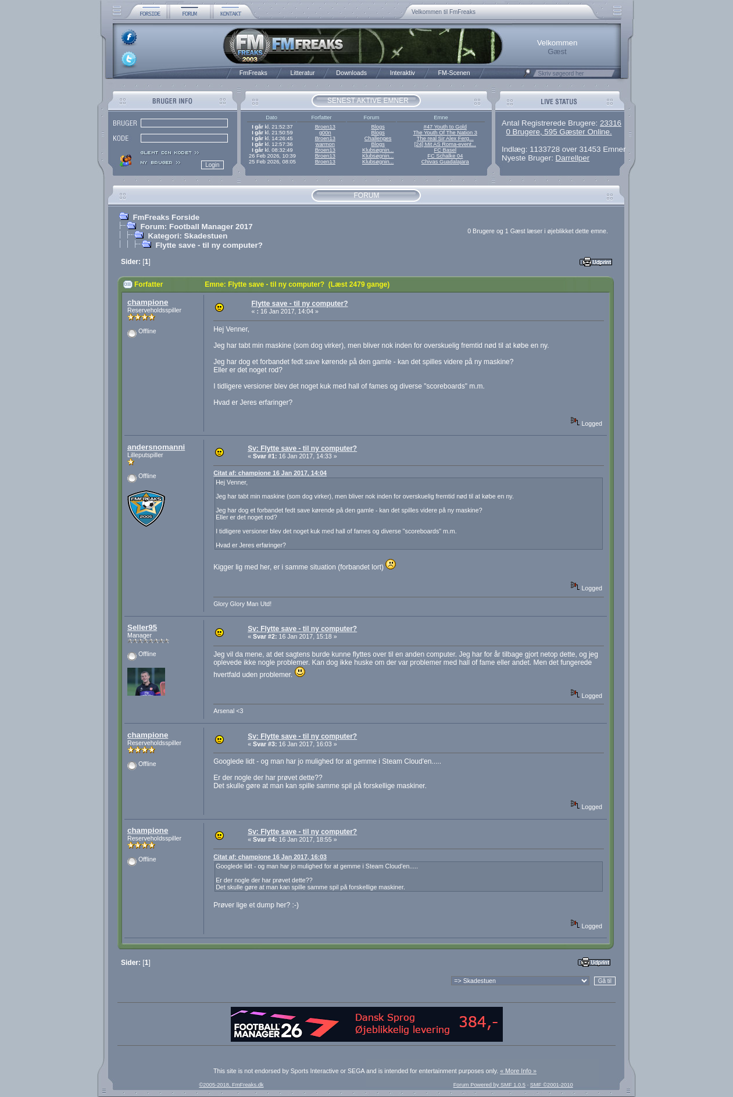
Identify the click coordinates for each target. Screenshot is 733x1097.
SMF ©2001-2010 (551, 1085)
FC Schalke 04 (445, 156)
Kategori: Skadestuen (187, 235)
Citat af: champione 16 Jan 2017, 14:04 (270, 472)
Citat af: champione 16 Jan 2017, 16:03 (270, 856)
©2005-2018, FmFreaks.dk (231, 1085)
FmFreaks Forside (166, 217)
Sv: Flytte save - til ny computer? (302, 448)
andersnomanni (156, 447)
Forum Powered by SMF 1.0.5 (489, 1085)
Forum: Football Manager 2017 (196, 226)
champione (147, 302)
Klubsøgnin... (378, 150)
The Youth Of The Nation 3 (445, 133)
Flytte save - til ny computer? (208, 245)
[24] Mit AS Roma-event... (445, 144)
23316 (610, 123)
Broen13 (325, 127)
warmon (325, 144)
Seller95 (142, 627)
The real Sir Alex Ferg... (445, 138)
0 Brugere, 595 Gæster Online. (559, 131)
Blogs (377, 127)
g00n (325, 133)
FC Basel (445, 150)
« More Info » (518, 1070)
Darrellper (573, 158)
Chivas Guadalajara (445, 162)
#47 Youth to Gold (445, 127)
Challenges (378, 138)
